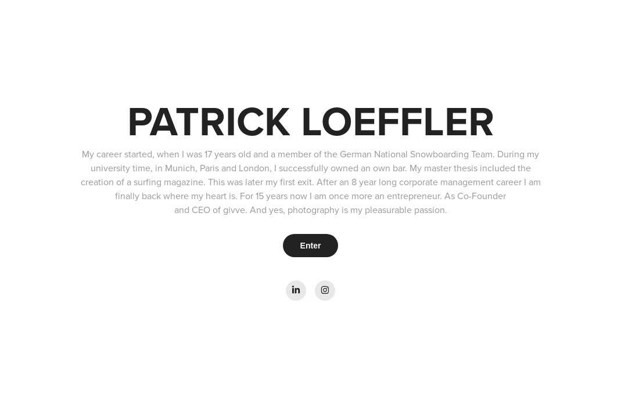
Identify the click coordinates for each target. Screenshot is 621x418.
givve (234, 209)
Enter (310, 245)
